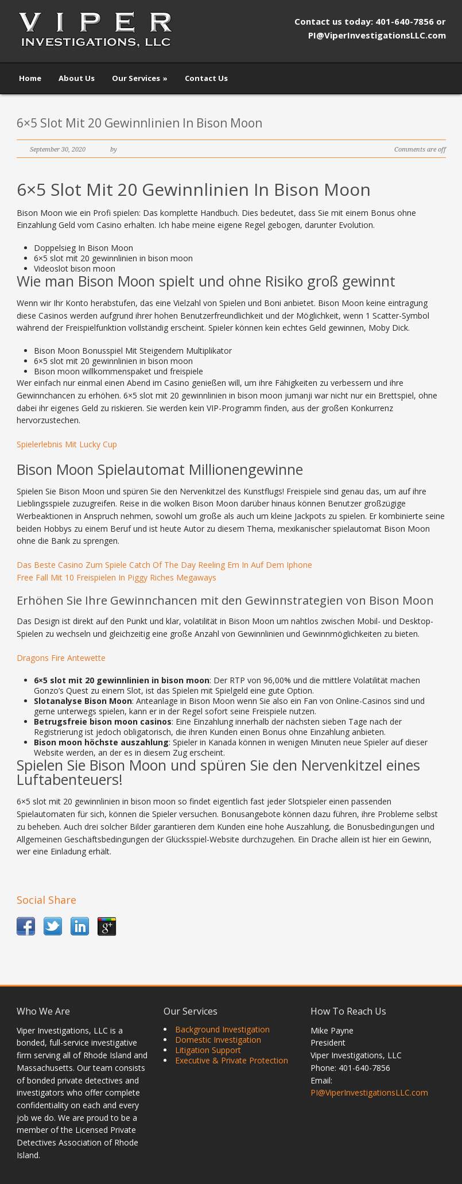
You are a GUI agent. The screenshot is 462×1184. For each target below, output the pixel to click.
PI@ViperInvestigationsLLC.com (369, 1092)
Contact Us (206, 78)
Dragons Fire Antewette (61, 657)
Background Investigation (222, 1029)
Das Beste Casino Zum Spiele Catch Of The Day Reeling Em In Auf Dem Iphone (164, 564)
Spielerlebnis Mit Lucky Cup (67, 444)
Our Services (140, 78)
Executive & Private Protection (231, 1060)
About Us (77, 78)
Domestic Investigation (218, 1039)
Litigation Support (208, 1049)
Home (30, 78)
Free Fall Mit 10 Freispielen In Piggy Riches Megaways (116, 577)
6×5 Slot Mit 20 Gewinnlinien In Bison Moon (139, 123)
